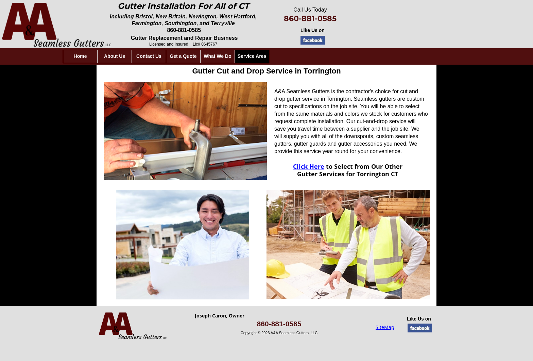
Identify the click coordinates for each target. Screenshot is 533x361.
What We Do (314, 56)
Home (177, 56)
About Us (211, 56)
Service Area (348, 56)
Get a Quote (279, 56)
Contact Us (245, 56)
